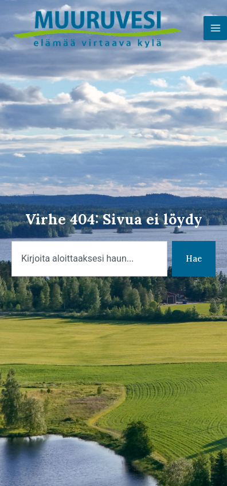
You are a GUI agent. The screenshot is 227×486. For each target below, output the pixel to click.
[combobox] (89, 259)
